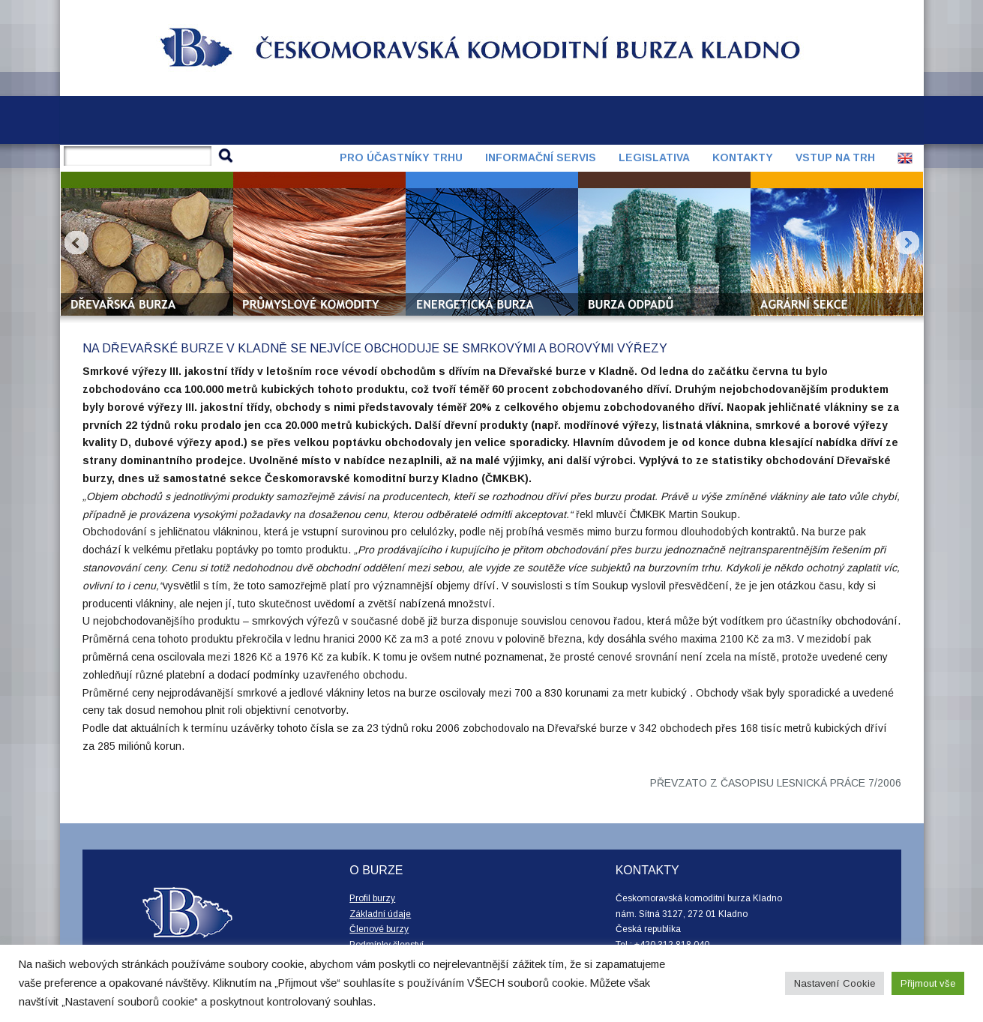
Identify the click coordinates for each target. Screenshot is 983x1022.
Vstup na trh (835, 157)
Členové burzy (379, 929)
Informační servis (540, 157)
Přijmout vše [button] (928, 983)
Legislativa (654, 157)
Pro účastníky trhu (401, 157)
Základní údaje (380, 914)
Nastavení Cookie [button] (834, 983)
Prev (76, 243)
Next (907, 243)
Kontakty (742, 157)
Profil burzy (372, 898)
